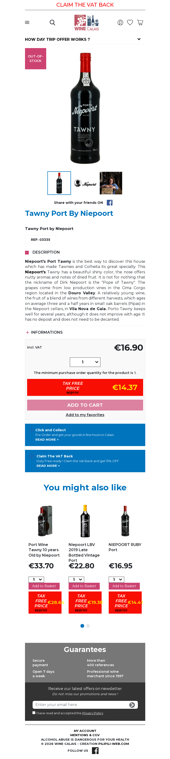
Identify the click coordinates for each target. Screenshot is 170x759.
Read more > (47, 439)
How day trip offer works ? (57, 39)
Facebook (95, 750)
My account (85, 731)
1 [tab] (82, 626)
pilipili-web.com (113, 744)
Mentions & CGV (85, 735)
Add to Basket (44, 586)
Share (109, 202)
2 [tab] (88, 626)
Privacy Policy (92, 713)
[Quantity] (82, 362)
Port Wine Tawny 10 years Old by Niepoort (44, 550)
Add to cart (85, 405)
